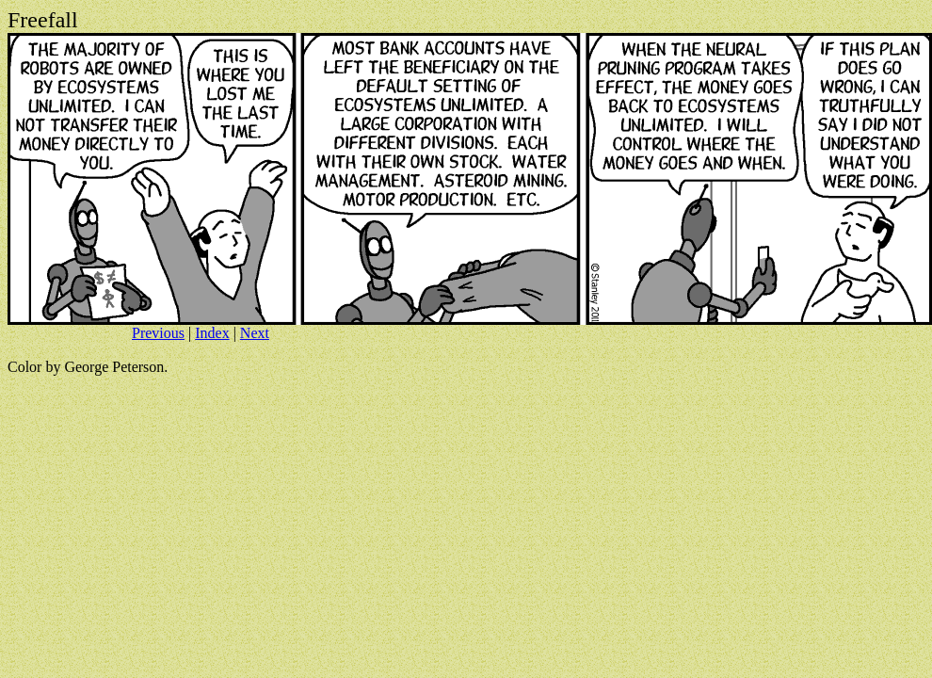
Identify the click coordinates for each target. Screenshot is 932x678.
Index (212, 333)
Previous (158, 333)
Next (254, 333)
